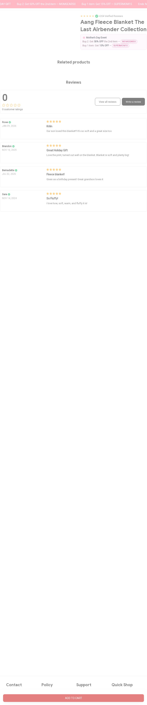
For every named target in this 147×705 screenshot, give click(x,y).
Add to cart (73, 698)
